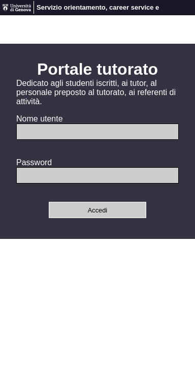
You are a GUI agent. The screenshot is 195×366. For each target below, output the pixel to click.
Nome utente (39, 118)
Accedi (97, 210)
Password (34, 162)
